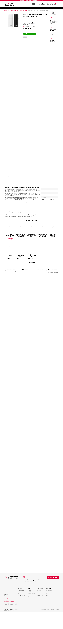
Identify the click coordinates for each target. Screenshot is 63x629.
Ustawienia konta (40, 593)
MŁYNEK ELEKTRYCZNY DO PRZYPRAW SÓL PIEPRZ (21, 254)
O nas (19, 593)
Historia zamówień (40, 592)
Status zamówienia (52, 577)
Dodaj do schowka (34, 38)
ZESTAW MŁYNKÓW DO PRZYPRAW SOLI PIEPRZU (9, 254)
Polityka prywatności (31, 593)
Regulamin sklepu (31, 594)
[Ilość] (30, 32)
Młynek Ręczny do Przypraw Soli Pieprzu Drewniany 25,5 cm (31, 254)
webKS (10, 610)
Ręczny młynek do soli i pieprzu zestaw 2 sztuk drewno (53, 234)
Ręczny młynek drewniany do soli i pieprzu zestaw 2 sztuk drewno (20, 234)
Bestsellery (48, 593)
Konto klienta (39, 590)
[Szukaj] (26, 4)
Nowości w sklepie (49, 592)
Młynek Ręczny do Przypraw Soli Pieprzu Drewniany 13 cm (10, 234)
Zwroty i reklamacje (21, 595)
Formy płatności (21, 592)
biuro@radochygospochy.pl (32, 580)
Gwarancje (39, 18)
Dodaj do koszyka (29, 33)
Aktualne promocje (49, 590)
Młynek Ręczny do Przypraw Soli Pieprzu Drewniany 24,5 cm (31, 234)
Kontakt (29, 596)
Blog (47, 595)
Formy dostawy (27, 18)
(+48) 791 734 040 (13, 577)
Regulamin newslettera (30, 591)
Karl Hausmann (52, 188)
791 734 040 (6, 600)
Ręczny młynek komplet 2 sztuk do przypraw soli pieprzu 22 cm (42, 234)
